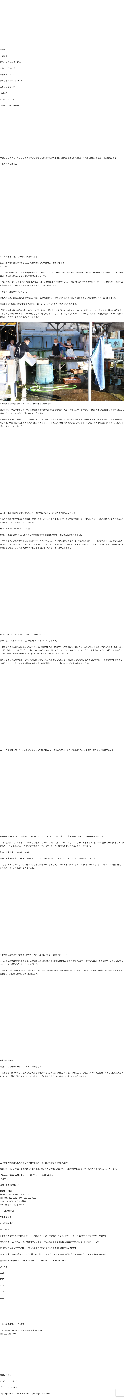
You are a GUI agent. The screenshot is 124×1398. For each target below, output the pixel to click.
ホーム (3, 49)
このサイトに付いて (8, 99)
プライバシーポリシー (9, 105)
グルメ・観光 (10, 62)
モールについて (11, 80)
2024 (2, 1285)
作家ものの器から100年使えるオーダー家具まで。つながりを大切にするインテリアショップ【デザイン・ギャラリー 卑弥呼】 (53, 1235)
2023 (2, 1291)
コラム (8, 74)
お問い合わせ (5, 93)
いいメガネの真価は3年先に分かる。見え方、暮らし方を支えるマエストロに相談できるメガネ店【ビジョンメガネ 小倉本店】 (53, 1254)
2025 (2, 1279)
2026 (2, 1272)
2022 (2, 1297)
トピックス (4, 55)
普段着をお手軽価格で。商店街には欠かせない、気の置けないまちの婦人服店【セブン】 (37, 1260)
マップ (7, 86)
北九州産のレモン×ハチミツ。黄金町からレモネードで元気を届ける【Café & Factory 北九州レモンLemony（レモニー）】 (52, 1241)
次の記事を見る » (7, 1223)
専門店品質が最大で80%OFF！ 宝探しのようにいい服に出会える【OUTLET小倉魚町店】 (38, 1248)
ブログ (7, 68)
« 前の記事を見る (7, 1210)
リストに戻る (5, 1217)
